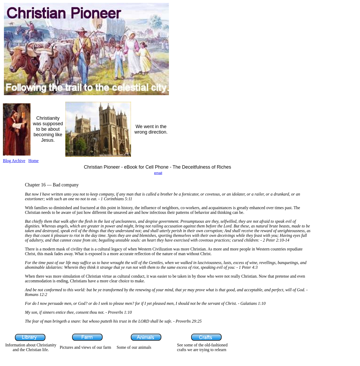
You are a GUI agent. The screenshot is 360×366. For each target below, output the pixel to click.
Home (33, 160)
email (158, 173)
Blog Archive (14, 160)
